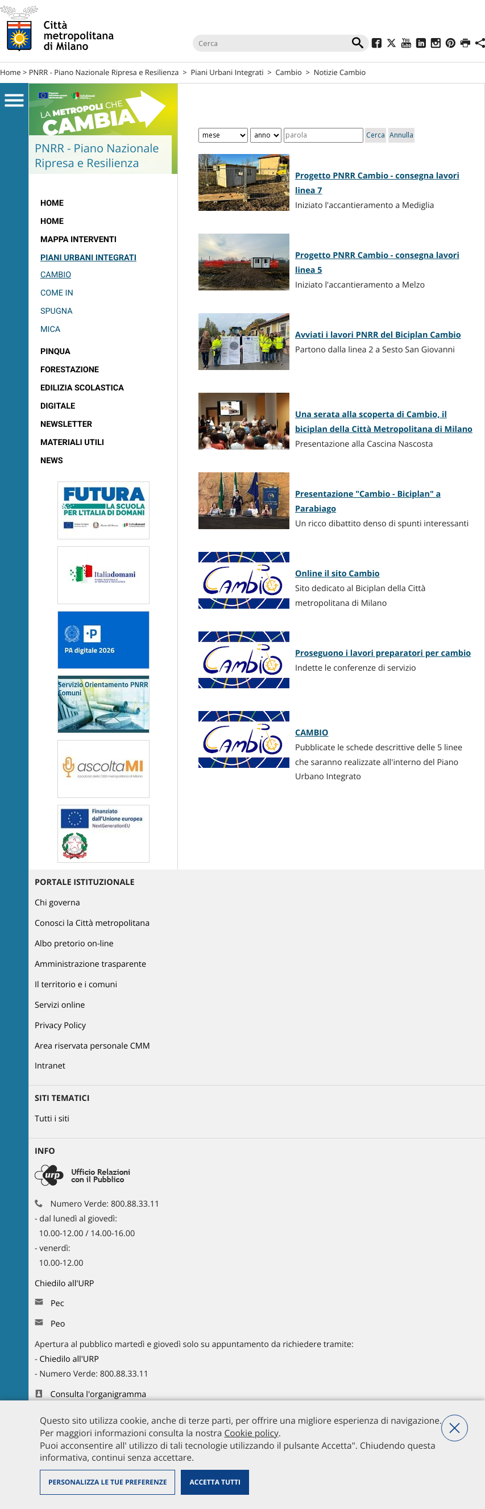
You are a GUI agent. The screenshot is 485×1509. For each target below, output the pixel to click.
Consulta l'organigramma (99, 1394)
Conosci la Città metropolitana (92, 923)
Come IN (56, 293)
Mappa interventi (78, 239)
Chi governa (57, 902)
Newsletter (66, 424)
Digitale (57, 406)
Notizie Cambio (340, 72)
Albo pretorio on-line (74, 943)
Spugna (56, 311)
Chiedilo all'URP (65, 1283)
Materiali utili (72, 442)
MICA (50, 329)
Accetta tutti (214, 1482)
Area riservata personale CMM (92, 1046)
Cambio (288, 72)
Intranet (50, 1066)
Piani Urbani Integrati (226, 72)
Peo (58, 1324)
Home (10, 72)
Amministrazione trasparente (90, 964)
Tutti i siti (52, 1118)
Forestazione (69, 370)
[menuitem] (103, 203)
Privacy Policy (60, 1025)
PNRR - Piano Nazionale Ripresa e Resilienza (104, 72)
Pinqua (55, 351)
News (51, 460)
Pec (57, 1303)
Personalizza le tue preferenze (107, 1482)
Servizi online (60, 1005)
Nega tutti (454, 1428)
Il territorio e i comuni (76, 984)
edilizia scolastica (82, 388)
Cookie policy (251, 1433)
